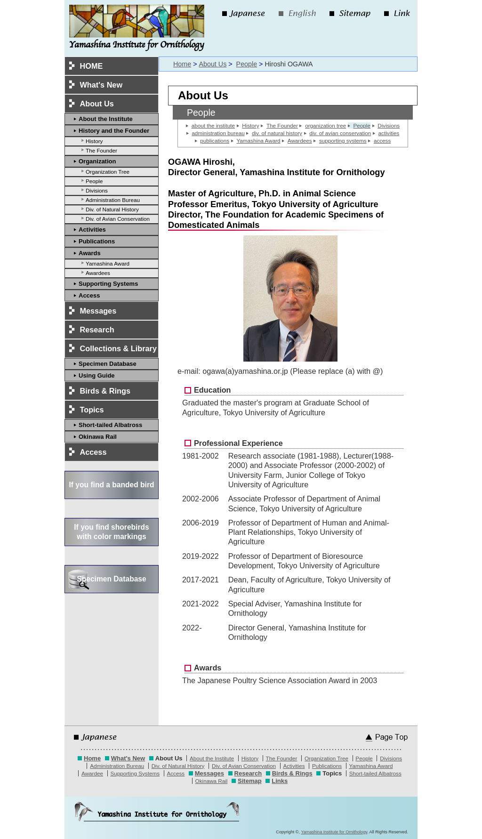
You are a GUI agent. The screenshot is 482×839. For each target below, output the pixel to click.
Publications (97, 241)
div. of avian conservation (340, 133)
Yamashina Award (107, 263)
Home (182, 64)
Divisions (97, 190)
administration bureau (218, 133)
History (94, 141)
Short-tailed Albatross (110, 424)
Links (280, 780)
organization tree (325, 125)
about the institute (213, 125)
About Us (212, 64)
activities (389, 133)
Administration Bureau (113, 200)
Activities (92, 229)
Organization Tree (107, 172)
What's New (101, 85)
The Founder (101, 150)
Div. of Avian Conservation (118, 219)
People (94, 181)
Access (89, 295)
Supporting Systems (108, 283)
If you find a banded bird (111, 485)
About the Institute (106, 118)
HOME (91, 66)
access (382, 140)
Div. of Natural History (112, 209)
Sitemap (250, 780)
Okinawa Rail (98, 436)
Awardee (92, 773)
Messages (98, 311)
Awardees (98, 273)
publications (214, 140)
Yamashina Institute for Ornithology (334, 832)
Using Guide (97, 375)
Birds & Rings (105, 391)
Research (97, 329)
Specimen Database (108, 363)
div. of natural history (277, 133)
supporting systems (343, 140)
